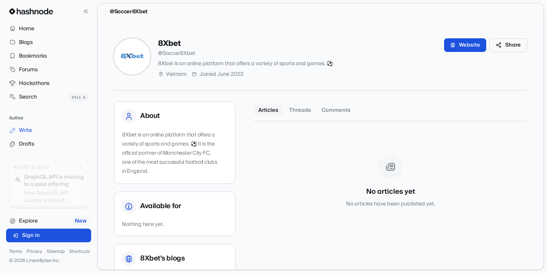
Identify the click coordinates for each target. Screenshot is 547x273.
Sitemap (56, 252)
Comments (336, 110)
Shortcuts (79, 252)
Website (465, 45)
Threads (300, 110)
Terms (15, 252)
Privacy (34, 252)
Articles (268, 110)
